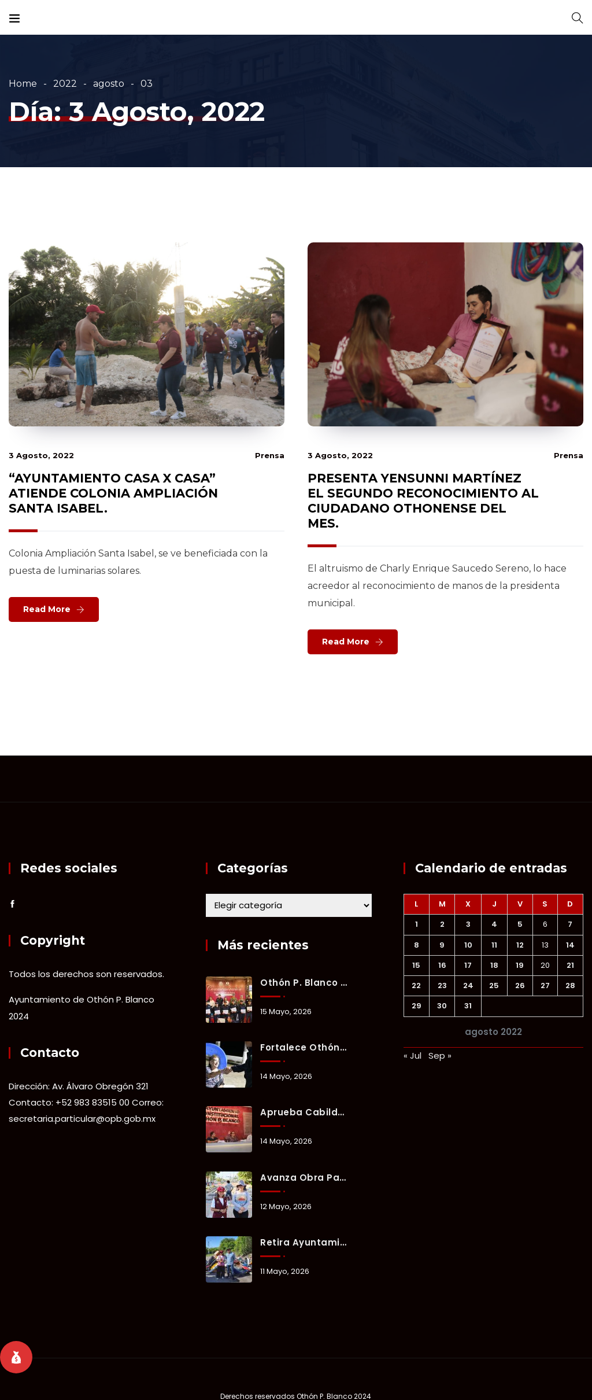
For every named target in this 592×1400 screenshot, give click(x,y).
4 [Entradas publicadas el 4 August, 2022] (494, 924)
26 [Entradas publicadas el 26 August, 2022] (520, 985)
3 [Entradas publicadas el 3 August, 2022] (468, 924)
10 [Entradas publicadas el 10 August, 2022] (468, 945)
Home (23, 83)
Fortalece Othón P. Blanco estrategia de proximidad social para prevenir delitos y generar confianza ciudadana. (304, 1047)
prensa (269, 455)
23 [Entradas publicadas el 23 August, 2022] (442, 985)
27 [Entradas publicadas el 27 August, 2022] (545, 985)
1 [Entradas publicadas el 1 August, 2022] (416, 924)
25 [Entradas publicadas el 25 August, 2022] (494, 985)
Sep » (440, 1055)
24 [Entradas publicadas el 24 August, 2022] (468, 985)
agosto (108, 83)
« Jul (412, 1055)
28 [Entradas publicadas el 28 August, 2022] (570, 985)
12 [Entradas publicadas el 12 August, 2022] (520, 945)
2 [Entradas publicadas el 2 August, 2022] (442, 924)
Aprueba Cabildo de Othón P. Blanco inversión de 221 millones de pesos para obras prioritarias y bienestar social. (304, 1112)
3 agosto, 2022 (41, 455)
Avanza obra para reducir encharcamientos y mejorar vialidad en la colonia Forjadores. (304, 1177)
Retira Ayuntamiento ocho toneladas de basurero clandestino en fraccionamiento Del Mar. (304, 1242)
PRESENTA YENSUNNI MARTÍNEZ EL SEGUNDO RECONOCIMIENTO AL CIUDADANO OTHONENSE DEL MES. (423, 500)
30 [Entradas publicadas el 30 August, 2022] (442, 1005)
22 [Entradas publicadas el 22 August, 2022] (416, 985)
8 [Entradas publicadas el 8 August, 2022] (416, 945)
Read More (47, 609)
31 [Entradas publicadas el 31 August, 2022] (468, 1005)
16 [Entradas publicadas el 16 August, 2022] (442, 965)
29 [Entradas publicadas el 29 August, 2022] (416, 1005)
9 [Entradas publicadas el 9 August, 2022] (442, 945)
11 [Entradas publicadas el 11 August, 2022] (494, 945)
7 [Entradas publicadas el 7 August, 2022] (570, 924)
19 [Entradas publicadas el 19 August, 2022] (520, 965)
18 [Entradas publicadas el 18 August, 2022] (494, 965)
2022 (65, 83)
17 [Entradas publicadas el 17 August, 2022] (468, 965)
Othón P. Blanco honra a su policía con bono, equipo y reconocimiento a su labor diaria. (304, 983)
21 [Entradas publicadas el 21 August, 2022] (570, 965)
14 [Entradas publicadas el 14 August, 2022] (570, 945)
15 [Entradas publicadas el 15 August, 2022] (416, 965)
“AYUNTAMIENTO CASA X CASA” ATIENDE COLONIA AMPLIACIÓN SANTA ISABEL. (113, 493)
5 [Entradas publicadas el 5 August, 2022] (520, 924)
